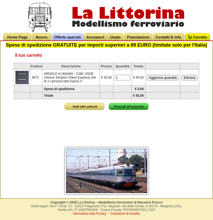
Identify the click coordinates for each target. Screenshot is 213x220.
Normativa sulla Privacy (89, 213)
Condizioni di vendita (125, 213)
